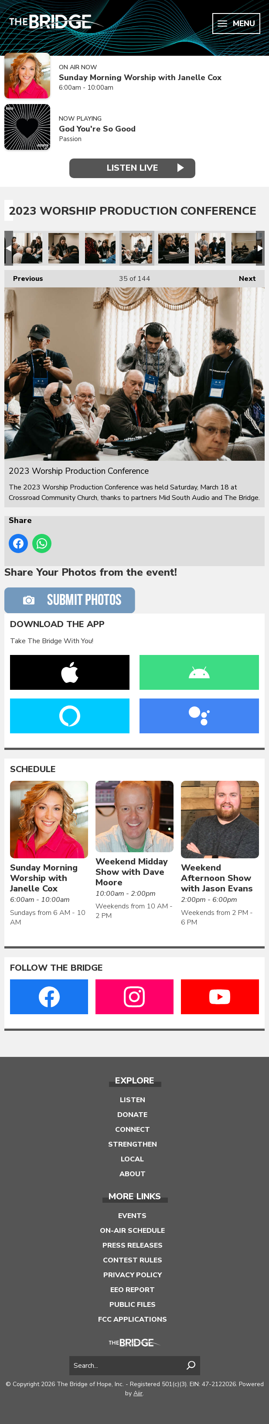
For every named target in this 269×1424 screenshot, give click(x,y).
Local (132, 1159)
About (132, 1174)
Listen (132, 1100)
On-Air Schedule (132, 1230)
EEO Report (132, 1290)
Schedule (33, 769)
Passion (70, 139)
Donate (132, 1115)
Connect (132, 1129)
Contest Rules (132, 1260)
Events (132, 1216)
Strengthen (132, 1144)
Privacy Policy (132, 1275)
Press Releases (132, 1245)
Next (243, 276)
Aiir (138, 1393)
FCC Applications (132, 1319)
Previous (23, 276)
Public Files (132, 1304)
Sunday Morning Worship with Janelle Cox (140, 77)
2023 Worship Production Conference (27, 248)
